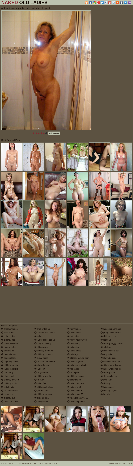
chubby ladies (42, 329)
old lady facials (42, 376)
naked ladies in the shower (114, 362)
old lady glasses (43, 394)
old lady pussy (108, 336)
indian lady (73, 343)
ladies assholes (9, 343)
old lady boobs (9, 383)
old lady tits (107, 383)
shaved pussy (108, 358)
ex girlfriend (41, 372)
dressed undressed (44, 362)
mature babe (8, 347)
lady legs (72, 354)
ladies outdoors (75, 383)
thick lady (106, 380)
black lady (7, 372)
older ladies (74, 380)
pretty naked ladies (111, 332)
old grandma (41, 398)
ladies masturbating (77, 365)
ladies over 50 (75, 394)
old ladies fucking (43, 387)
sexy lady (106, 354)
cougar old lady (42, 343)
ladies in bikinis (9, 369)
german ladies (42, 391)
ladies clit (40, 336)
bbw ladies (7, 351)
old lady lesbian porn (78, 358)
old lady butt (8, 398)
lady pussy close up (44, 340)
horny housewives (77, 340)
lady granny (41, 401)
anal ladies (7, 332)
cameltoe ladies (9, 401)
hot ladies (73, 336)
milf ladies (73, 369)
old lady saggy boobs (112, 343)
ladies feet (40, 383)
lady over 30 (74, 387)
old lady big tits (9, 365)
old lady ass (8, 340)
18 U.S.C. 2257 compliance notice (43, 463)
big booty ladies (9, 362)
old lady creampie (43, 351)
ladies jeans (74, 347)
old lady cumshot (43, 354)
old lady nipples (75, 376)
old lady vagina (109, 391)
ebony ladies (41, 365)
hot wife (105, 394)
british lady (7, 387)
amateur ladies (9, 329)
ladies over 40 (75, 391)
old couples (41, 347)
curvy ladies (41, 358)
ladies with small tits (111, 369)
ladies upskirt (108, 387)
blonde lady (8, 376)
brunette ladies (9, 391)
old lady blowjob (10, 380)
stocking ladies (109, 376)
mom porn (73, 372)
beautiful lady (8, 358)
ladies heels (74, 332)
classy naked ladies (44, 332)
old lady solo (108, 372)
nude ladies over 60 (77, 398)
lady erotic (40, 369)
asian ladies (8, 336)
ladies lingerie (75, 362)
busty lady (7, 394)
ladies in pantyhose (111, 329)
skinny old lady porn (111, 365)
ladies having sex (110, 351)
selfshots (106, 347)
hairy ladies (74, 329)
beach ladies (8, 354)
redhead (106, 340)
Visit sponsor (54, 133)
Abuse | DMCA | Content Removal (15, 463)
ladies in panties (76, 401)
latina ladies (74, 351)
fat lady (39, 380)
